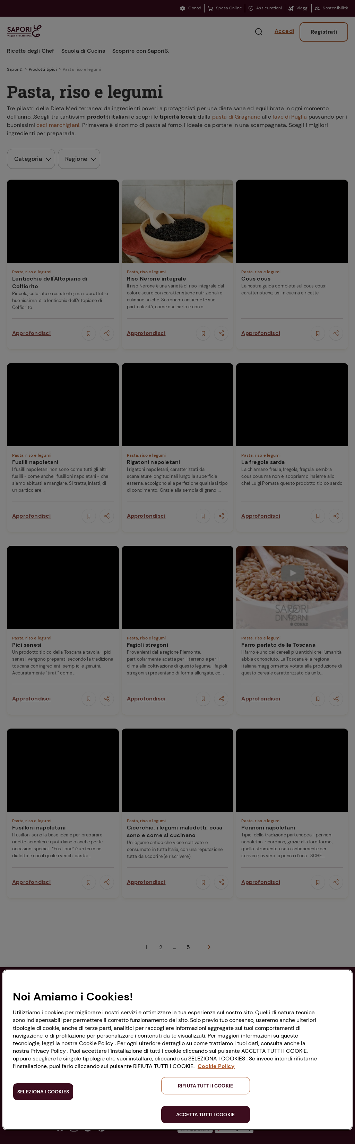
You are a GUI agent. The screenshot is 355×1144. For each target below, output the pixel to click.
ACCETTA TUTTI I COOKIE (205, 1114)
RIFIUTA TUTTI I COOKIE (205, 1086)
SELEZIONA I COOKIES (43, 1092)
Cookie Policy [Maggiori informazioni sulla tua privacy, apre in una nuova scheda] (216, 1066)
